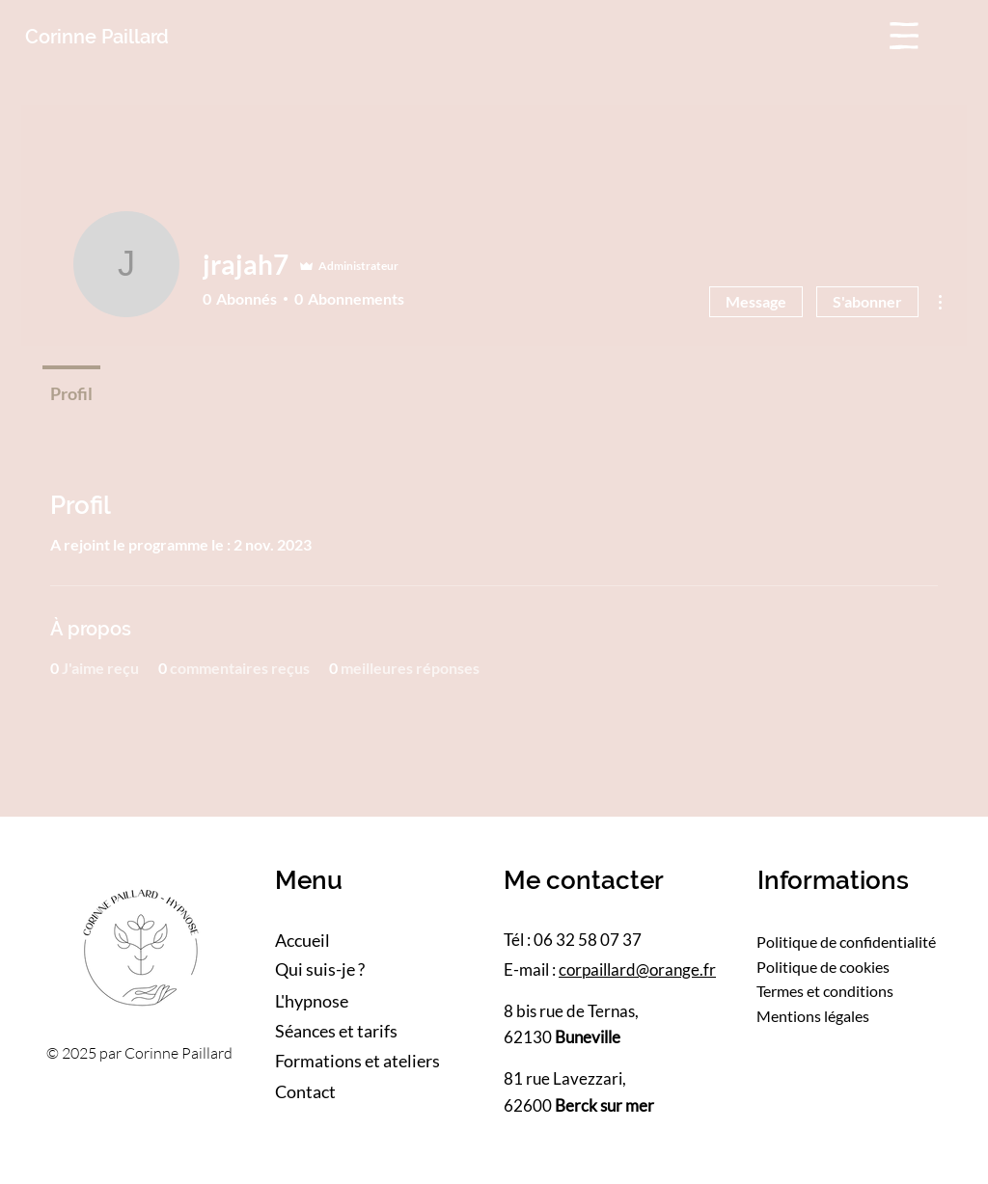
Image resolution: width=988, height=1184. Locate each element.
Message (756, 301)
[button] (904, 35)
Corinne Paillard (97, 36)
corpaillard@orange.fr (637, 969)
